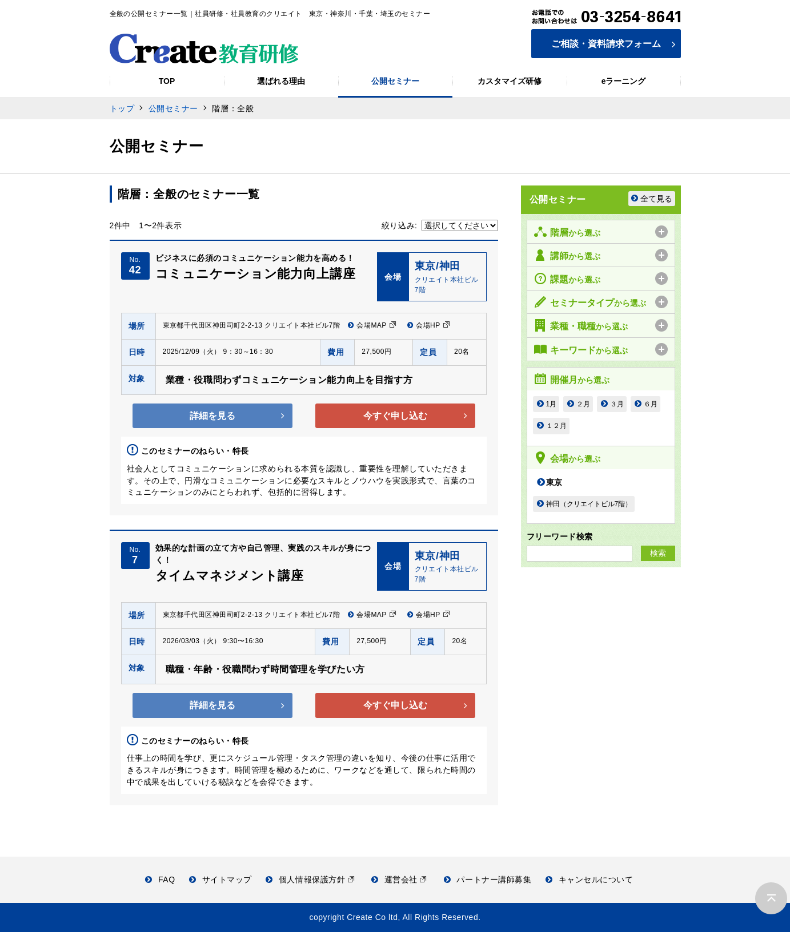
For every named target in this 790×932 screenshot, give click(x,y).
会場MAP (372, 325)
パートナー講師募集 (488, 879)
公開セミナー (173, 108)
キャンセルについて (589, 879)
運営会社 (399, 879)
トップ (122, 108)
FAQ (160, 879)
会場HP (428, 325)
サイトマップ (220, 879)
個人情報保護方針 (310, 879)
